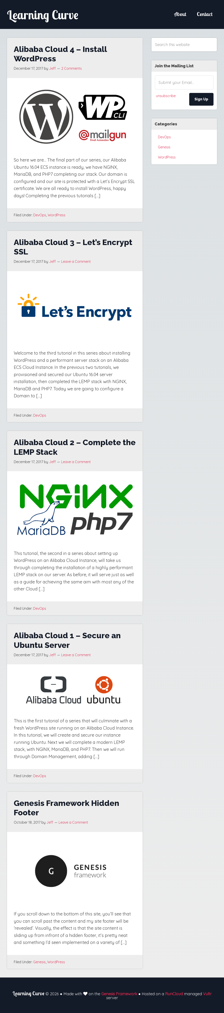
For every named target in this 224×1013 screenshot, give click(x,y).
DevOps (39, 215)
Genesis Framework (119, 993)
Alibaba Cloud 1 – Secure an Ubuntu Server (67, 640)
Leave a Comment (76, 261)
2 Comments (71, 68)
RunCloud (174, 993)
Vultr (207, 993)
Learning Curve (46, 14)
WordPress (56, 215)
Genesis (39, 962)
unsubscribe (166, 96)
